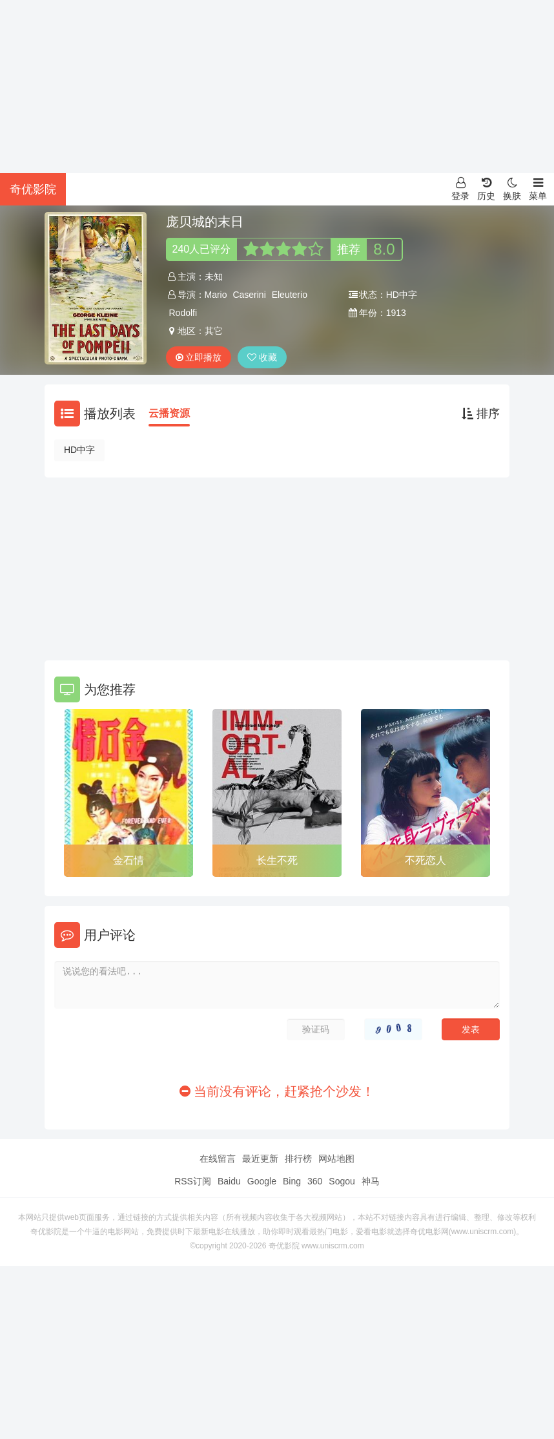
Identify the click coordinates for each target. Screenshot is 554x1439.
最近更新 (260, 1158)
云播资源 (169, 413)
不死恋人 (425, 860)
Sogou (341, 1181)
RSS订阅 (192, 1181)
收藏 (262, 357)
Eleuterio (289, 294)
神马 (371, 1181)
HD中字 (79, 450)
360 (314, 1181)
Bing (292, 1181)
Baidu (229, 1181)
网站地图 (336, 1158)
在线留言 (218, 1158)
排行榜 (298, 1158)
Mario (216, 294)
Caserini (248, 294)
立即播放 (199, 357)
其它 (214, 331)
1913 (396, 313)
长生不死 (277, 860)
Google (261, 1181)
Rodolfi (183, 313)
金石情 (128, 860)
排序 (481, 413)
